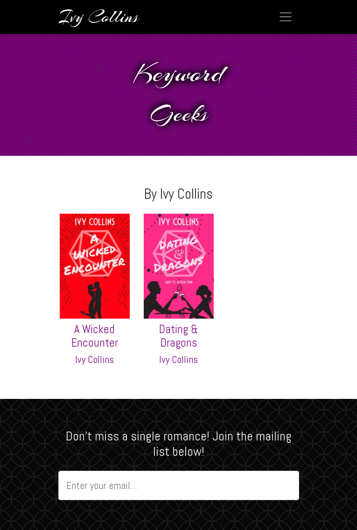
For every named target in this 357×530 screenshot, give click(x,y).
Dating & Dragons (178, 336)
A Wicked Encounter (94, 336)
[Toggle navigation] (286, 16)
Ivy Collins (94, 359)
